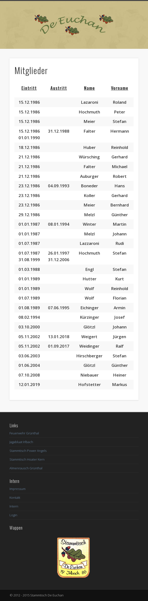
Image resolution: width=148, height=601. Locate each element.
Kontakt (14, 497)
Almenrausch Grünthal (25, 468)
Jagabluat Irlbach (21, 442)
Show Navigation (122, 43)
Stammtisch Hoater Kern (27, 459)
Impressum (17, 489)
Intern (13, 506)
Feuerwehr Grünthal (24, 433)
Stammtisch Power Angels (27, 450)
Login (13, 515)
